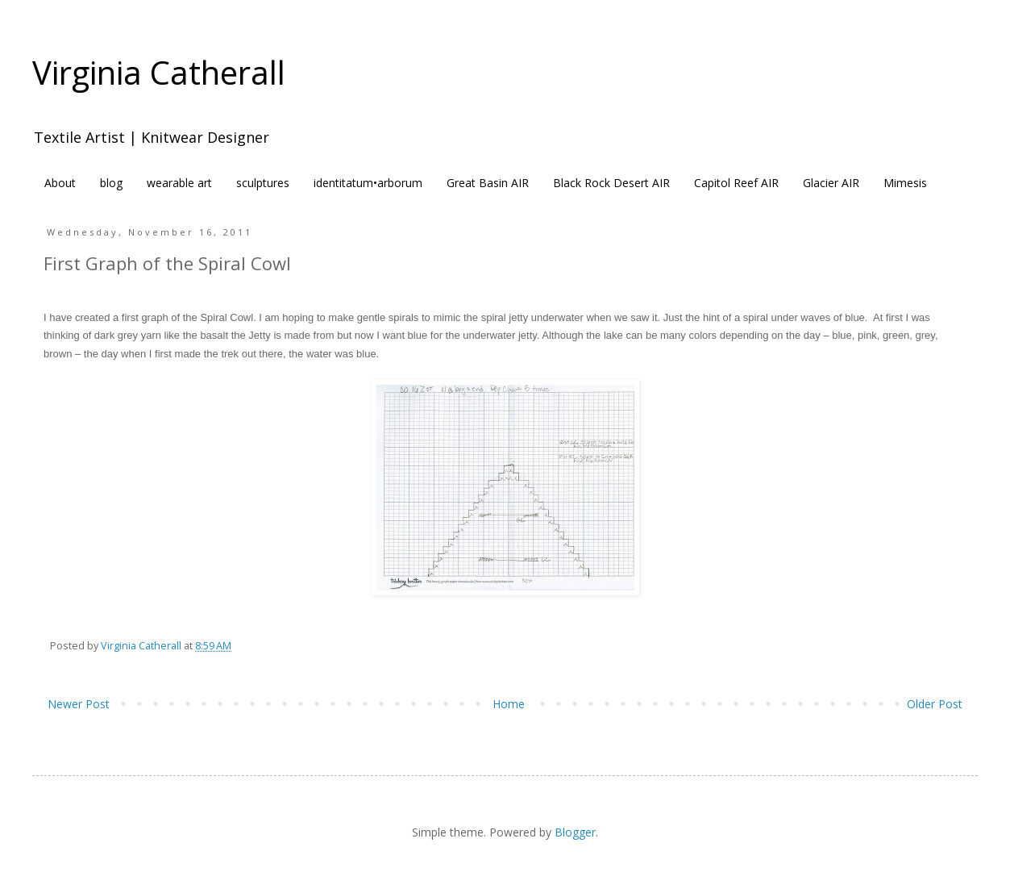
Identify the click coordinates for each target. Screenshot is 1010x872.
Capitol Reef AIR (736, 182)
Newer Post (79, 703)
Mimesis (905, 182)
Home (509, 703)
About (60, 182)
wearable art (179, 182)
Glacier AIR (831, 182)
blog (111, 182)
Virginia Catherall (158, 72)
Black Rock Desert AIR (611, 182)
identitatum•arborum (368, 182)
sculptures (262, 182)
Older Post (934, 703)
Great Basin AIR (488, 182)
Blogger (575, 832)
